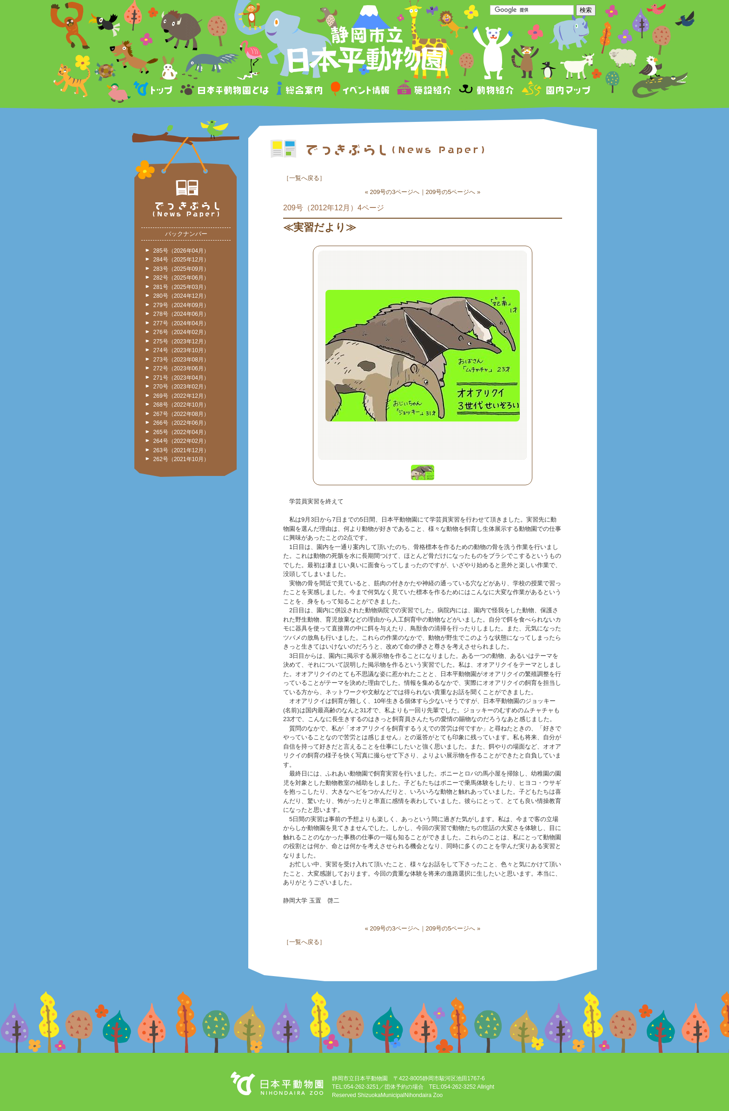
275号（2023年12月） (181, 341)
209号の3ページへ (395, 191)
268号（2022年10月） (181, 405)
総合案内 (300, 90)
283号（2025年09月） (181, 269)
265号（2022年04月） (181, 432)
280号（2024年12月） (181, 296)
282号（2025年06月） (181, 277)
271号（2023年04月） (181, 378)
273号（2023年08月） (181, 359)
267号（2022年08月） (181, 414)
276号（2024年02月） (181, 332)
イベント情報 (360, 90)
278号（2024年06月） (181, 314)
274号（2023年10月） (181, 350)
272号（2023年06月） (181, 368)
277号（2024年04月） (181, 323)
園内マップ (554, 90)
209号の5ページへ (451, 191)
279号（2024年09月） (181, 305)
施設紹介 (424, 90)
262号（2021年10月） (181, 459)
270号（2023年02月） (181, 386)
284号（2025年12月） (181, 259)
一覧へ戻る (304, 177)
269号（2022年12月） (181, 396)
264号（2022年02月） (181, 441)
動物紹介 (486, 90)
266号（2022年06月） (181, 423)
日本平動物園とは (225, 90)
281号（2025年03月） (181, 287)
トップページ (154, 90)
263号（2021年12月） (181, 450)
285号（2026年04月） (181, 251)
